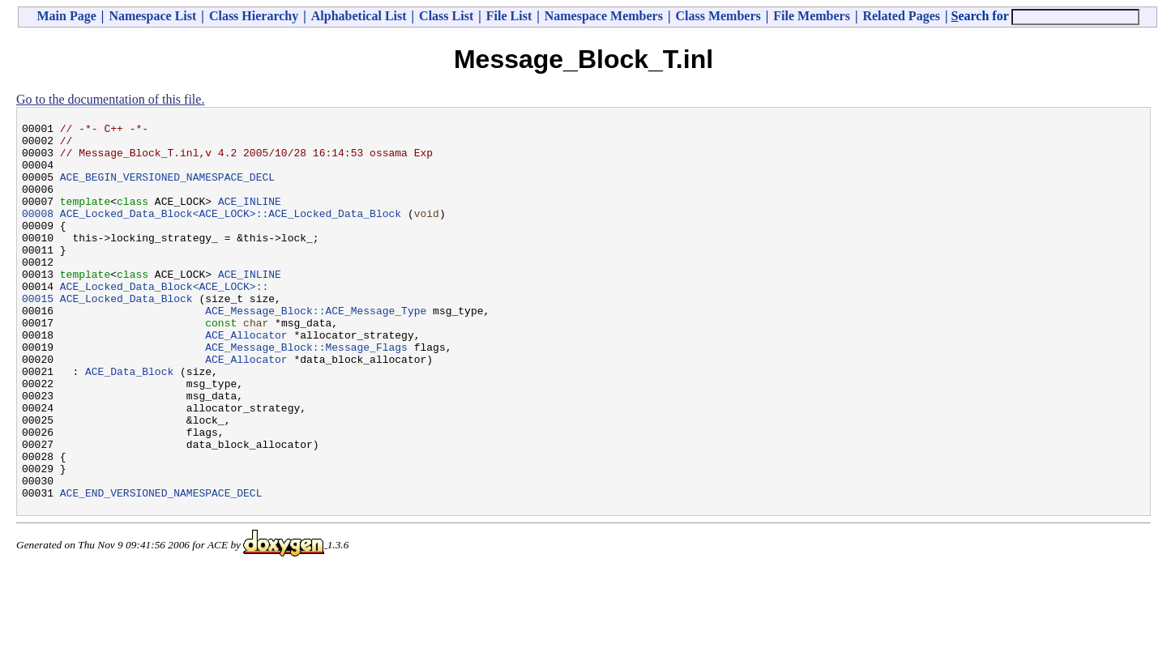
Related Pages (901, 16)
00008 (37, 232)
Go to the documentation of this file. (110, 99)
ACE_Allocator (246, 378)
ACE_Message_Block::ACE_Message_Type (315, 349)
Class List (446, 16)
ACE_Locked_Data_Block (126, 334)
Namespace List (152, 16)
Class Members (717, 16)
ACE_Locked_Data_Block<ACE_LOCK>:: (164, 320)
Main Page (66, 16)
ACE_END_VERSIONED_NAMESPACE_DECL (161, 568)
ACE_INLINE (249, 218)
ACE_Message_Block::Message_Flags (306, 393)
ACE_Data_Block (129, 422)
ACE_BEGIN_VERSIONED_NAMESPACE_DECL (167, 188)
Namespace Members (604, 16)
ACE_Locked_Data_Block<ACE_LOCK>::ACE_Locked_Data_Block (230, 232)
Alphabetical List (359, 16)
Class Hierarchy (253, 16)
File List (509, 16)
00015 (37, 334)
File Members (811, 16)
